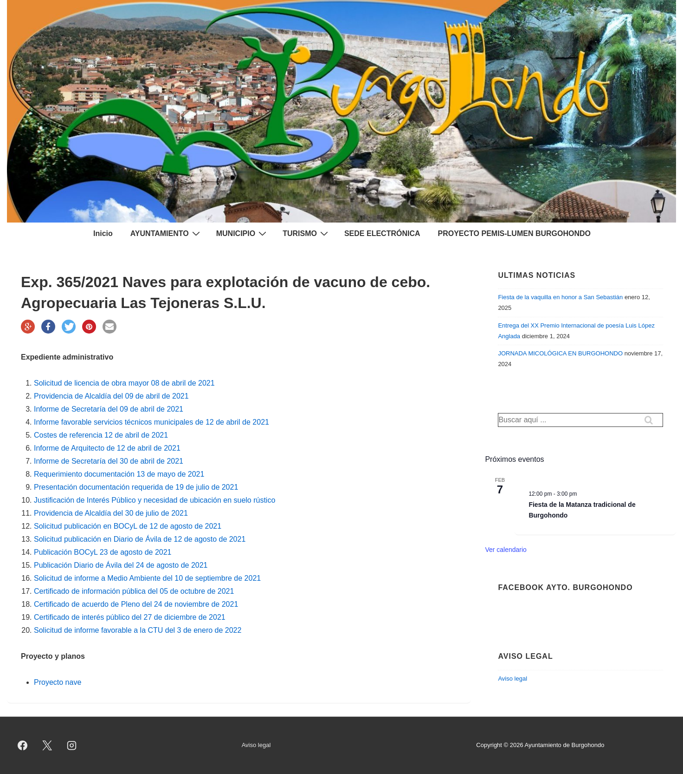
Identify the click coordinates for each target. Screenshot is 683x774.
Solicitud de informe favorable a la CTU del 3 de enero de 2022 (137, 630)
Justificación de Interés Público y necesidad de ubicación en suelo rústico (155, 500)
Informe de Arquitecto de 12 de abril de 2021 (107, 448)
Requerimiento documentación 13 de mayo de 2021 (119, 474)
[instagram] (72, 745)
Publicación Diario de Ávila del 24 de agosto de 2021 (120, 565)
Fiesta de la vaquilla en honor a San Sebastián (560, 297)
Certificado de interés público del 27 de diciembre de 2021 (130, 617)
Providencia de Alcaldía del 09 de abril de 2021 (111, 396)
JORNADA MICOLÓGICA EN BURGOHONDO (560, 353)
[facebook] (23, 745)
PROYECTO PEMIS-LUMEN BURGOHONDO (514, 233)
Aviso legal (512, 678)
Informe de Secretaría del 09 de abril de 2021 (108, 409)
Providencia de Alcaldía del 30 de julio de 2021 (111, 513)
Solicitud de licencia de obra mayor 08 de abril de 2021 (124, 383)
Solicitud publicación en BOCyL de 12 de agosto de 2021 (127, 526)
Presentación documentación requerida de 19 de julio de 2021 (136, 487)
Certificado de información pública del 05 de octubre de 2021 (134, 591)
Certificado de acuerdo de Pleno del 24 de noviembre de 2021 (136, 604)
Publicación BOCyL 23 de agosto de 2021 (103, 552)
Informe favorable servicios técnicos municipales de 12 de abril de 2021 (151, 422)
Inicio (103, 233)
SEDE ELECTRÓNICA (382, 233)
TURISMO (306, 233)
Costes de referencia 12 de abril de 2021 (101, 435)
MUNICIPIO (242, 233)
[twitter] (47, 745)
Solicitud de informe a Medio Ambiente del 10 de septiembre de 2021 (147, 578)
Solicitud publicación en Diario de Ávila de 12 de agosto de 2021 (139, 539)
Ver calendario (506, 549)
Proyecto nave (57, 682)
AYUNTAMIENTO (166, 233)
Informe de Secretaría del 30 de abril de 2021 (108, 461)
